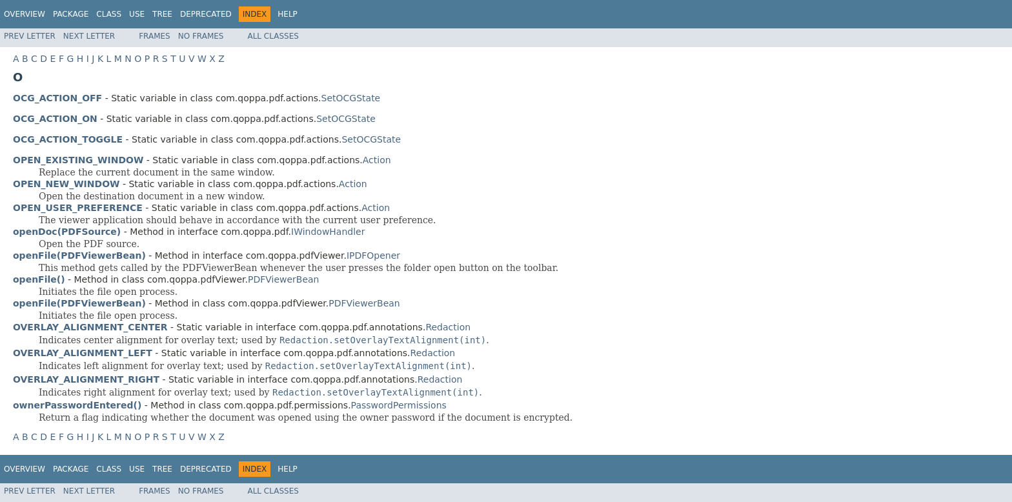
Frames (154, 36)
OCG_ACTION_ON (55, 119)
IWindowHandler (328, 231)
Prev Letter (30, 36)
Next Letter (89, 36)
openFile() (39, 279)
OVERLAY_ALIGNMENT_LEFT (82, 353)
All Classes (272, 36)
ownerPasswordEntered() (77, 405)
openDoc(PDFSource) (67, 231)
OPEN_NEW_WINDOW (66, 184)
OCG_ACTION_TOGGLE (68, 139)
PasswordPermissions (399, 405)
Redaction (448, 327)
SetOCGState (351, 98)
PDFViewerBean (283, 279)
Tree (162, 14)
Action (377, 160)
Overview (24, 14)
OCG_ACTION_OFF (57, 98)
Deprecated (206, 14)
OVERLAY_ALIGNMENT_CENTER (90, 327)
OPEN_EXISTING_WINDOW (78, 160)
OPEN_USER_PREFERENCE (78, 208)
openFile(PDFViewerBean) (79, 255)
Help (288, 14)
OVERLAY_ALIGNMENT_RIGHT (86, 379)
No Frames (201, 36)
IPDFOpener (373, 255)
